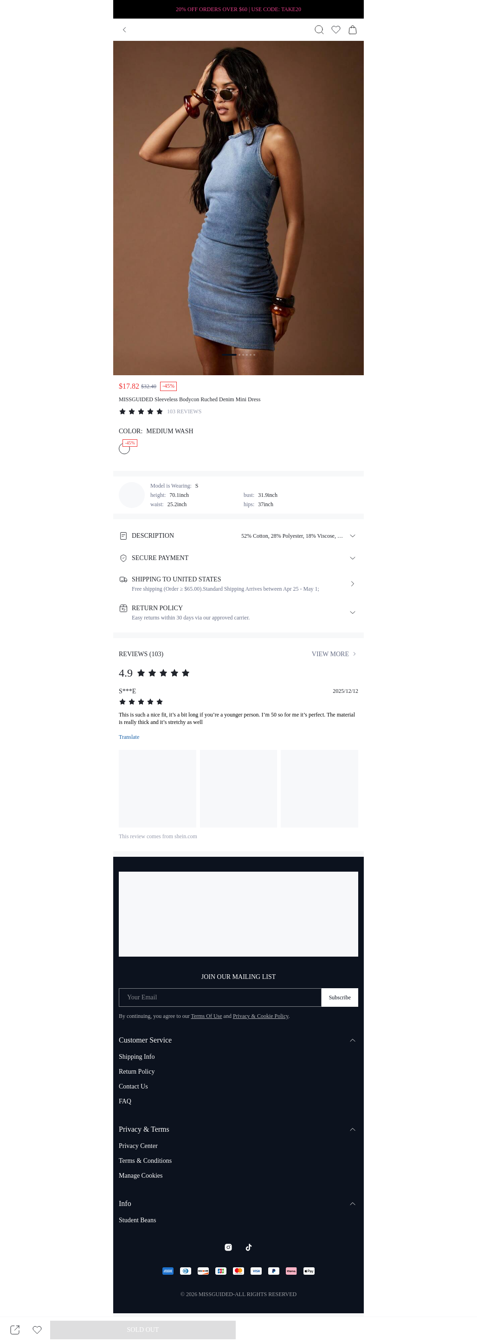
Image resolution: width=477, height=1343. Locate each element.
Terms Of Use (206, 1016)
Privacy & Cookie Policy (261, 1016)
